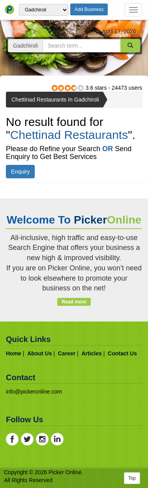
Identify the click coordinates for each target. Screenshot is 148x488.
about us (39, 353)
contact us (122, 353)
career (66, 353)
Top (132, 478)
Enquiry (20, 171)
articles (91, 353)
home (13, 353)
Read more (74, 302)
